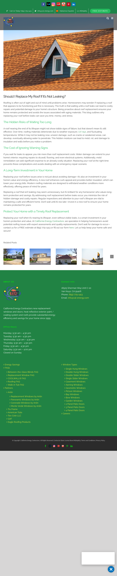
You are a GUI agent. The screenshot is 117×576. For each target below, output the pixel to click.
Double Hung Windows (77, 372)
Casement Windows (75, 381)
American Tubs (15, 412)
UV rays (82, 131)
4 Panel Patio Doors (75, 410)
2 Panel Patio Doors (75, 404)
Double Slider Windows (77, 375)
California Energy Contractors (49, 221)
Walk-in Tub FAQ (16, 385)
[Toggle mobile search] (108, 18)
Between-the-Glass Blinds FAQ (23, 372)
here (71, 227)
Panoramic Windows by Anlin (25, 399)
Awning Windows (74, 385)
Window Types (70, 364)
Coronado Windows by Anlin (24, 403)
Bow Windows (73, 397)
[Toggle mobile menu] (112, 18)
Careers (66, 413)
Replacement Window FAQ (21, 375)
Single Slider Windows (77, 378)
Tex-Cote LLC (14, 415)
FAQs (7, 368)
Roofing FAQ (14, 381)
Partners (9, 388)
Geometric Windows (76, 388)
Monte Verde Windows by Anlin (26, 406)
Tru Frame (13, 409)
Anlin (10, 392)
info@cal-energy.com (78, 298)
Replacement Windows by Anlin (26, 396)
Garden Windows (74, 401)
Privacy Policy (100, 440)
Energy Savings (12, 364)
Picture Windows (74, 391)
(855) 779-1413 (76, 294)
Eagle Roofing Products (19, 422)
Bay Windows (72, 394)
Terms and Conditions (88, 440)
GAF (10, 419)
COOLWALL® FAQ (17, 378)
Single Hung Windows (76, 369)
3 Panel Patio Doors (75, 407)
